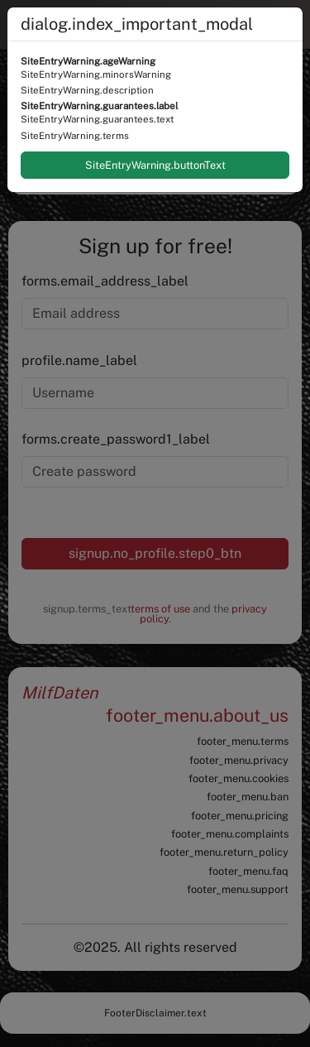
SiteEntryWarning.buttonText (155, 165)
